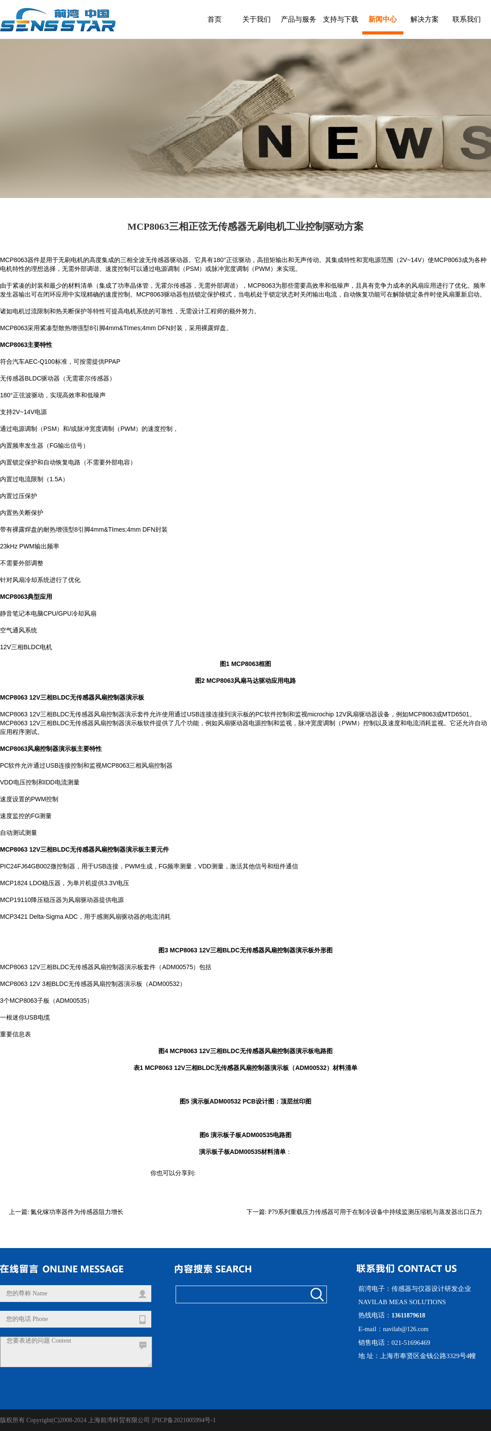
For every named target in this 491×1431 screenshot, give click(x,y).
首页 (214, 19)
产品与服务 (298, 19)
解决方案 (424, 19)
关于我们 (256, 19)
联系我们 (467, 19)
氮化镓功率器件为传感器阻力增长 (77, 1212)
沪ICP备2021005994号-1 (184, 1420)
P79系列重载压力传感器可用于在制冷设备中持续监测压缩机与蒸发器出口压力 (375, 1212)
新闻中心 (382, 19)
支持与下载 (340, 19)
